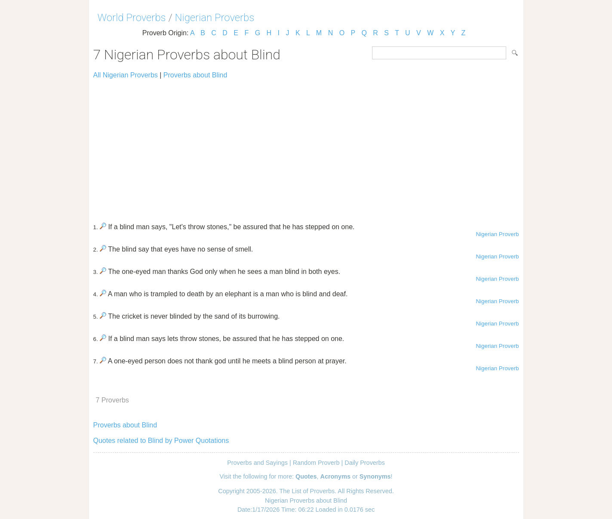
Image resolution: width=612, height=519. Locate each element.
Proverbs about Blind (195, 75)
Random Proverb (316, 462)
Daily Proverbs (364, 462)
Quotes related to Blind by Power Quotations (161, 440)
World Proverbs (132, 18)
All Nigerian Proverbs (125, 75)
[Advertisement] (306, 147)
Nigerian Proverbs (215, 18)
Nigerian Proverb (497, 234)
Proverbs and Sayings (257, 462)
